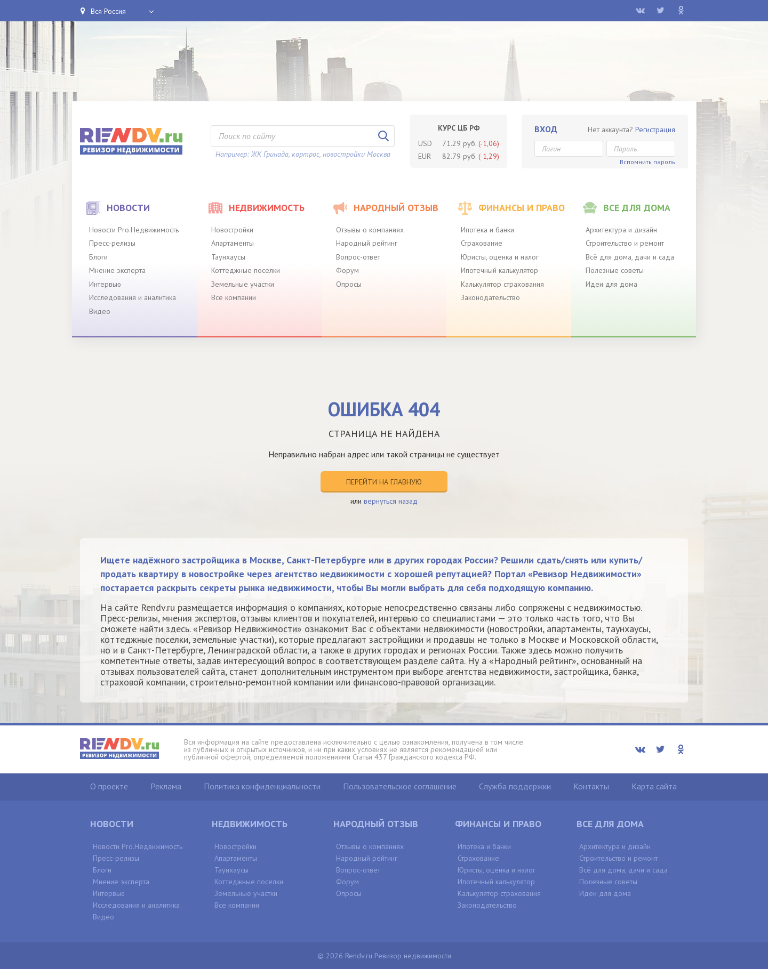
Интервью (105, 284)
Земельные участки (242, 284)
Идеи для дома (611, 284)
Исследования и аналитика (132, 297)
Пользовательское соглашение (400, 786)
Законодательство (490, 297)
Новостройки (232, 230)
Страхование (481, 243)
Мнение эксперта (117, 270)
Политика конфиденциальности (262, 786)
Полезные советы (615, 270)
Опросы (349, 284)
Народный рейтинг (366, 243)
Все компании (233, 297)
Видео (99, 311)
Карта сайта (654, 786)
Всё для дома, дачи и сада (630, 257)
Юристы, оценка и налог (500, 257)
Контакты (591, 786)
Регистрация (655, 129)
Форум (347, 270)
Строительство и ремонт (625, 243)
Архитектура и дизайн (621, 230)
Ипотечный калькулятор (499, 270)
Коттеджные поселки (245, 270)
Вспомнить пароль (647, 162)
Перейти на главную (384, 482)
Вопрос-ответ (358, 257)
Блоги (98, 257)
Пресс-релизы (112, 243)
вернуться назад (391, 501)
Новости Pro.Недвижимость (134, 230)
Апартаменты (232, 243)
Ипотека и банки (487, 230)
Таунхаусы (228, 257)
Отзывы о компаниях (370, 230)
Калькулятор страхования (502, 284)
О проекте (109, 786)
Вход (545, 129)
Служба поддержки (515, 786)
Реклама (165, 786)
